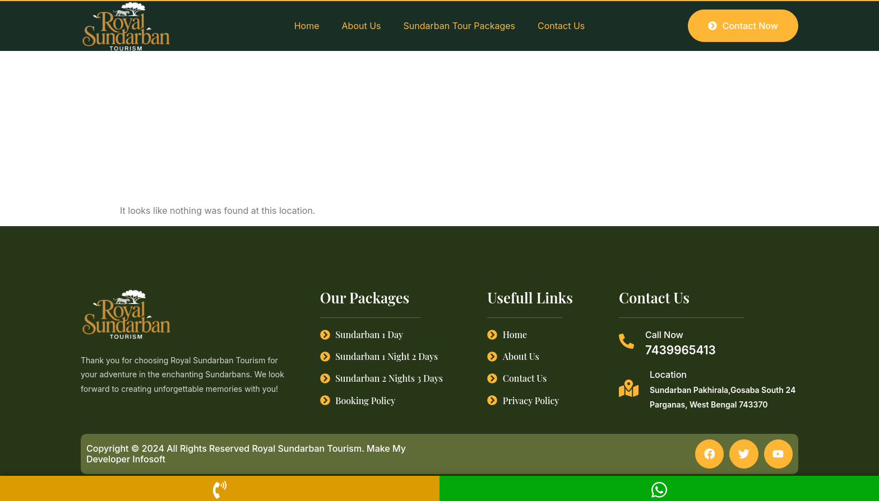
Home (307, 25)
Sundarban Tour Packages (459, 25)
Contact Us (561, 25)
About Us (361, 25)
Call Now (664, 334)
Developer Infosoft (125, 459)
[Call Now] (626, 341)
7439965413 (680, 350)
